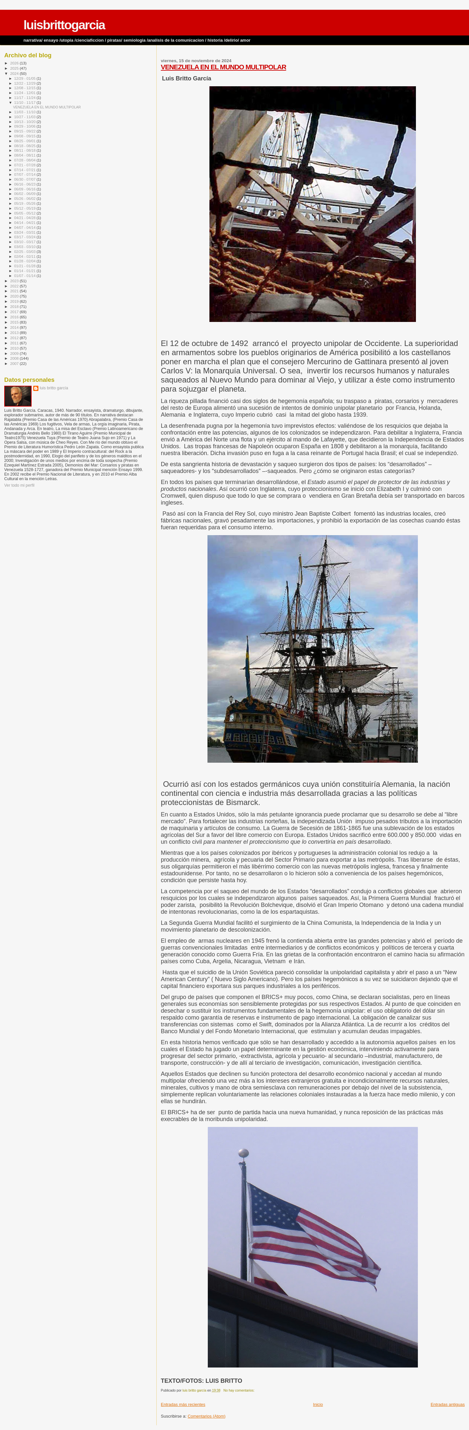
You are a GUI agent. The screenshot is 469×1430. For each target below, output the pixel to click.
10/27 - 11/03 (25, 117)
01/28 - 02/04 (25, 261)
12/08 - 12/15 (25, 88)
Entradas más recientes (183, 1404)
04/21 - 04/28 (25, 218)
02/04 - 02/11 (25, 256)
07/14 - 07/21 (25, 170)
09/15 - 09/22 (25, 131)
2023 (15, 281)
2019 (15, 301)
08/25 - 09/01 (25, 141)
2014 (15, 327)
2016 (15, 317)
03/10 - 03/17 (25, 242)
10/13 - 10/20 (25, 122)
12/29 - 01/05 (25, 78)
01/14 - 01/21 (25, 271)
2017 (15, 312)
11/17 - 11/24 (25, 98)
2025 (15, 68)
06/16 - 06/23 (25, 184)
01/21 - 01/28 (25, 266)
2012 (15, 338)
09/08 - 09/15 (25, 136)
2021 (15, 291)
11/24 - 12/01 (25, 93)
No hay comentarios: (239, 1390)
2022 (15, 286)
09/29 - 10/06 (25, 126)
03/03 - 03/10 (25, 247)
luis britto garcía (54, 388)
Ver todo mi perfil (19, 485)
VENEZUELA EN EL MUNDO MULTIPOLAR (223, 67)
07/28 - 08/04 (25, 160)
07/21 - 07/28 (25, 165)
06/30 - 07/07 (25, 179)
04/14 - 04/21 (25, 223)
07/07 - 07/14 (25, 174)
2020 (15, 296)
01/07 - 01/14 (25, 276)
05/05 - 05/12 (25, 213)
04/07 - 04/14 (25, 227)
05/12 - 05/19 (25, 208)
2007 (15, 363)
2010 (15, 348)
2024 (15, 73)
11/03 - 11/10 (25, 112)
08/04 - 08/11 (25, 155)
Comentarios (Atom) (206, 1416)
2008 (15, 358)
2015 (15, 322)
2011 (15, 343)
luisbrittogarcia (64, 25)
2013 (15, 332)
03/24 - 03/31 (25, 232)
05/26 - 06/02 (25, 199)
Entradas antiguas (448, 1404)
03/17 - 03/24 (25, 237)
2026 (15, 63)
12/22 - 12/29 (25, 83)
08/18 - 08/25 (25, 146)
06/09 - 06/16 (25, 189)
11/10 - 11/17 (25, 102)
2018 (15, 306)
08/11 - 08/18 (25, 150)
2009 (15, 353)
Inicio (318, 1404)
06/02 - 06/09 (25, 194)
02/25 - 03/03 (25, 252)
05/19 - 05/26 (25, 203)
